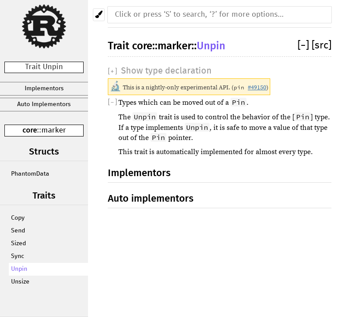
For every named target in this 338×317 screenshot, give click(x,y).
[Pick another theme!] (99, 14)
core (29, 130)
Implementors (44, 88)
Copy (18, 218)
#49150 (257, 88)
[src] (321, 46)
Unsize (20, 282)
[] (305, 46)
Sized (18, 243)
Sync (17, 256)
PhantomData (30, 174)
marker (53, 130)
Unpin (19, 269)
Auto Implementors (44, 104)
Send (18, 231)
